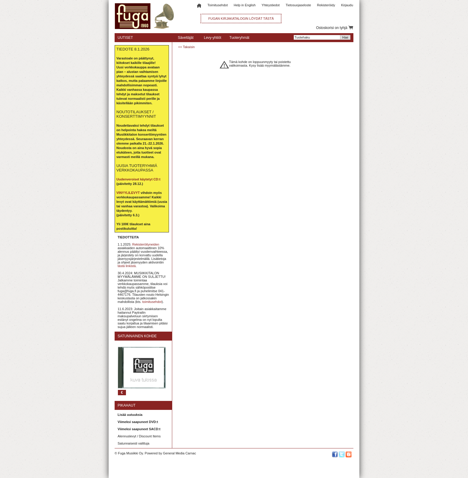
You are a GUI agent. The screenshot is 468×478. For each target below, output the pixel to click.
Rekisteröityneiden (145, 244)
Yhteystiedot (270, 5)
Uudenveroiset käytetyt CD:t (138, 179)
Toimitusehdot (217, 5)
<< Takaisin (186, 47)
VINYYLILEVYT (128, 192)
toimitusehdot (152, 302)
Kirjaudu (347, 5)
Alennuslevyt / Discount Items (139, 436)
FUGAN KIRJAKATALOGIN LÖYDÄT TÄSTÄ (241, 18)
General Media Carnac (179, 453)
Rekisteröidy (326, 5)
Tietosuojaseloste (298, 5)
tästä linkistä (127, 266)
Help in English (244, 5)
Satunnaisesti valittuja (133, 443)
